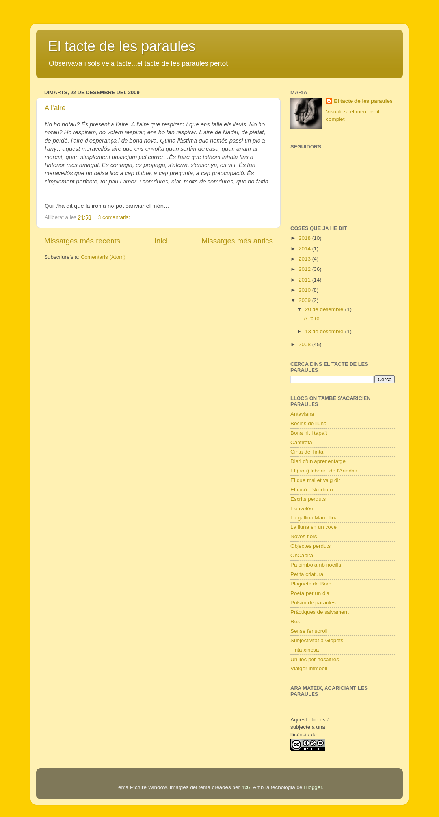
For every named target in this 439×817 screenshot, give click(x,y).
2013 (305, 259)
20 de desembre (325, 309)
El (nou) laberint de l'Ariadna (323, 471)
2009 (305, 300)
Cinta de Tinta (306, 452)
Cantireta (301, 442)
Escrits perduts (308, 499)
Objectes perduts (310, 546)
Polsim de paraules (313, 603)
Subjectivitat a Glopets (316, 640)
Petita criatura (306, 574)
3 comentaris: (115, 217)
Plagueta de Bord (310, 584)
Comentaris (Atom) (103, 257)
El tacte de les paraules (121, 46)
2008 (305, 344)
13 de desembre (325, 331)
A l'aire (55, 108)
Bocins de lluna (308, 423)
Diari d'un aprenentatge (318, 461)
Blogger (313, 787)
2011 (305, 280)
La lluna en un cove (313, 527)
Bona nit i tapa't (308, 433)
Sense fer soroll (308, 631)
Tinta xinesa (304, 650)
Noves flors (303, 536)
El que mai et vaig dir (315, 480)
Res (295, 621)
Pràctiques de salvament (319, 612)
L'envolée (301, 508)
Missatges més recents (82, 241)
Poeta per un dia (309, 593)
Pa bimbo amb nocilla (315, 565)
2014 (305, 249)
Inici (161, 241)
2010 (305, 290)
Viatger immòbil (308, 668)
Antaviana (302, 414)
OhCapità (301, 555)
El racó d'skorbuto (311, 490)
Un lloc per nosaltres (314, 659)
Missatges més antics (237, 241)
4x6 (246, 787)
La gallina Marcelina (314, 518)
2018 (305, 238)
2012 (305, 269)
